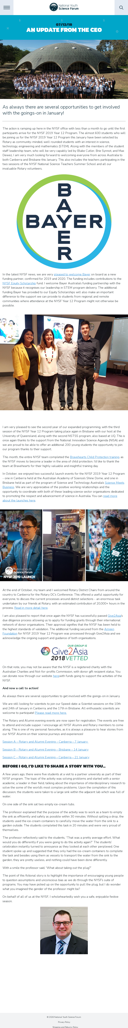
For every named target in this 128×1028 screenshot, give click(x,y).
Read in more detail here (31, 608)
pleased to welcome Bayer (72, 274)
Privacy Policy (64, 1022)
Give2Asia (114, 616)
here (56, 676)
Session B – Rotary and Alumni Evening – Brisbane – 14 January (45, 750)
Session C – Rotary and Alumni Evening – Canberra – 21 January (46, 757)
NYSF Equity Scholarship (19, 283)
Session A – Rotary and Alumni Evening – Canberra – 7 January (45, 742)
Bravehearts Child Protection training (94, 457)
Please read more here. (51, 713)
